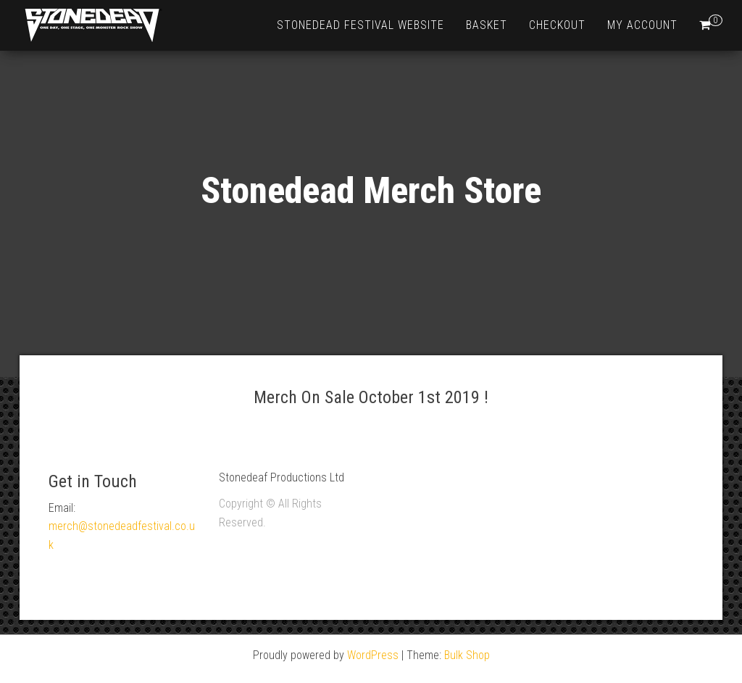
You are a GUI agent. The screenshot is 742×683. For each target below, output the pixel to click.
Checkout (557, 25)
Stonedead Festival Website (360, 25)
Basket (486, 25)
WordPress (373, 655)
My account (642, 25)
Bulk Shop (467, 655)
